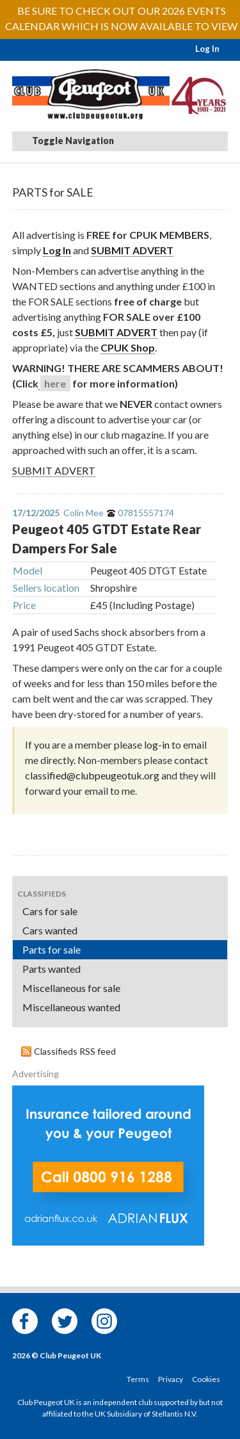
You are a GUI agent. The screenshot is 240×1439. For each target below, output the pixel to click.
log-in (157, 744)
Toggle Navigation (65, 140)
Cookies (206, 1379)
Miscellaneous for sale (71, 988)
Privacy (170, 1379)
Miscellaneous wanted (71, 1007)
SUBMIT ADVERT (132, 250)
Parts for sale (51, 949)
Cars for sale (49, 911)
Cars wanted (49, 930)
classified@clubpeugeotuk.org (92, 775)
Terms (138, 1379)
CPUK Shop (127, 347)
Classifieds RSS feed (75, 1051)
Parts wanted (51, 969)
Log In (207, 49)
